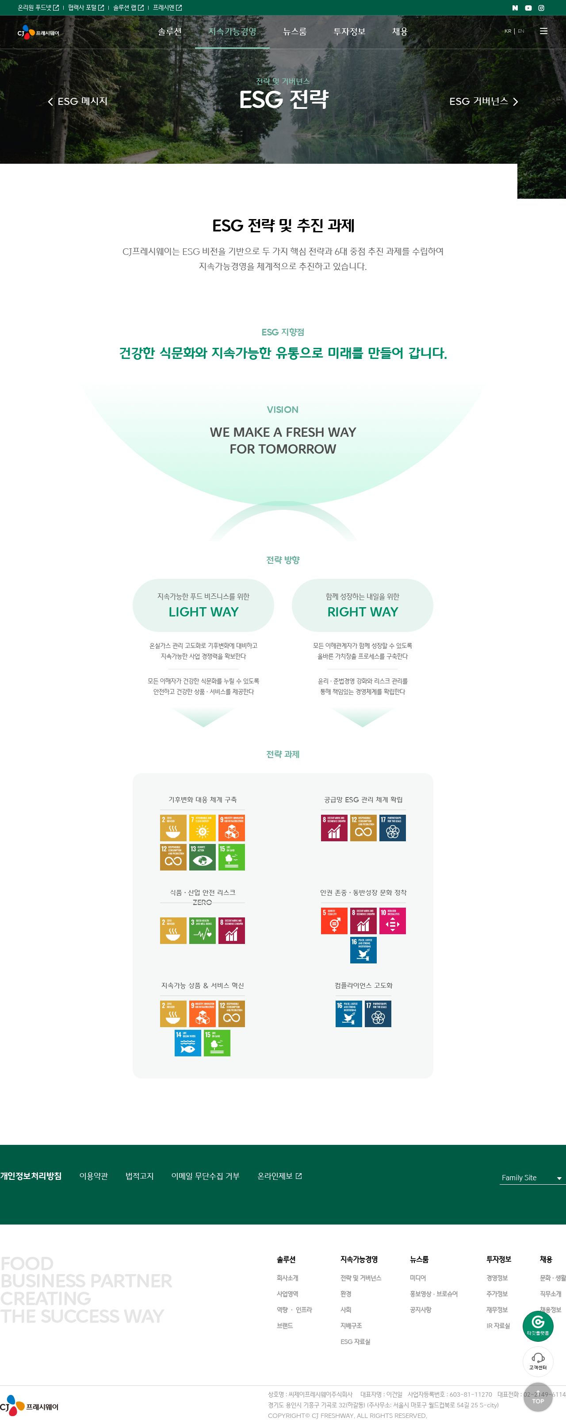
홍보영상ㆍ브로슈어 (434, 1294)
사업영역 (287, 1294)
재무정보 (497, 1310)
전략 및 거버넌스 (283, 81)
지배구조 (351, 1326)
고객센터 (538, 1361)
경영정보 (497, 1278)
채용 (400, 32)
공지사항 (420, 1310)
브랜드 (285, 1326)
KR (508, 31)
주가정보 (497, 1294)
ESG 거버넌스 (479, 101)
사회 (345, 1310)
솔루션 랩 (124, 8)
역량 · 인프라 (294, 1310)
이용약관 (94, 1176)
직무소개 (550, 1294)
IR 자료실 (498, 1326)
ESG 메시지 (82, 101)
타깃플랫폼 (538, 1325)
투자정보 (349, 32)
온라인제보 (275, 1176)
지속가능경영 (232, 32)
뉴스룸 (295, 32)
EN (521, 31)
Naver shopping (515, 8)
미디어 (418, 1278)
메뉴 (543, 31)
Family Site (519, 1177)
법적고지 (140, 1176)
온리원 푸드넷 (34, 8)
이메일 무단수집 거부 (206, 1176)
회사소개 (287, 1278)
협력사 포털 (82, 8)
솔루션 (170, 32)
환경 (345, 1294)
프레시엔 (163, 8)
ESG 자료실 (355, 1342)
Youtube (528, 8)
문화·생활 (553, 1278)
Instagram (541, 8)
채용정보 (550, 1310)
